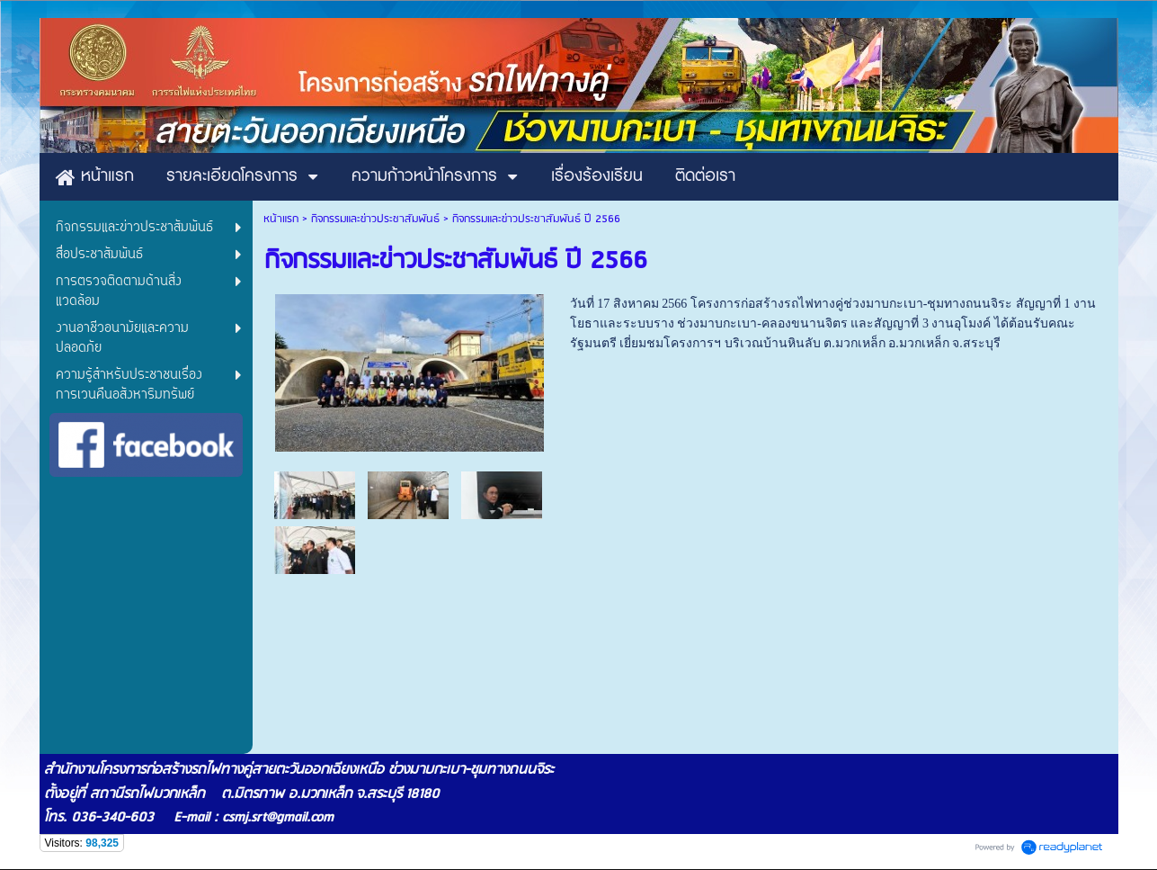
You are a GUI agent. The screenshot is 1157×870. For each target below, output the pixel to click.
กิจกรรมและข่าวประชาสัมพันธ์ (375, 219)
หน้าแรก (280, 219)
